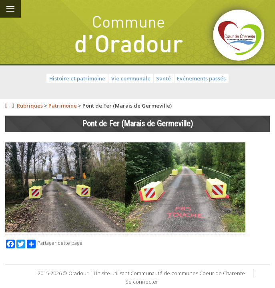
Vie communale (131, 78)
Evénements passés (201, 78)
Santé (163, 78)
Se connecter (141, 281)
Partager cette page (54, 244)
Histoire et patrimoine (77, 78)
